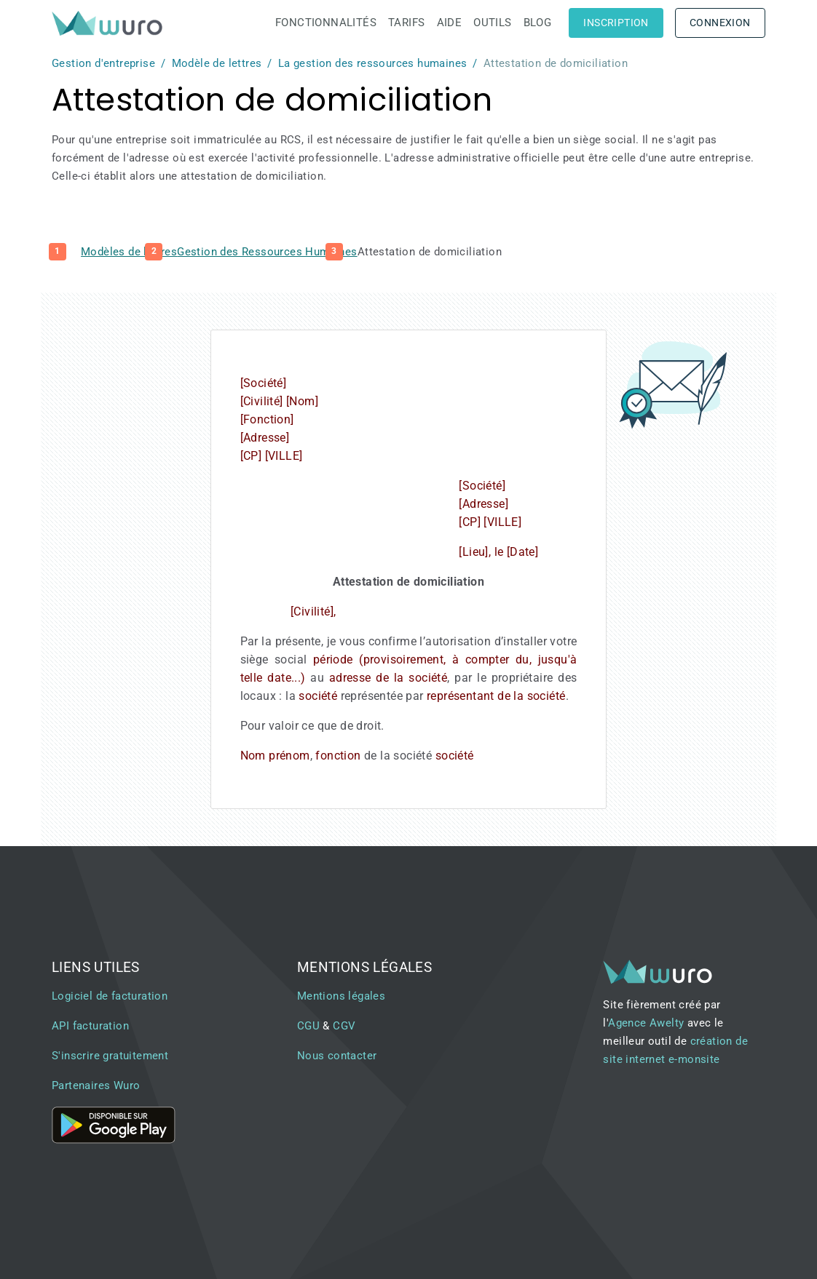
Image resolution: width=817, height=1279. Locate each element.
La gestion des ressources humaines (372, 63)
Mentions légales (341, 996)
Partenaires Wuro (96, 1085)
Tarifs (406, 22)
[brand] (110, 23)
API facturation (90, 1025)
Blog (538, 22)
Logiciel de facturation (109, 996)
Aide (449, 22)
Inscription (615, 22)
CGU (308, 1025)
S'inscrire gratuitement (110, 1055)
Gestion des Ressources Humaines (267, 251)
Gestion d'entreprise (103, 63)
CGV (344, 1025)
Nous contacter (337, 1055)
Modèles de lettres (129, 251)
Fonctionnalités (325, 22)
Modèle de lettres (217, 63)
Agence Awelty (646, 1022)
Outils (492, 22)
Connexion (720, 22)
